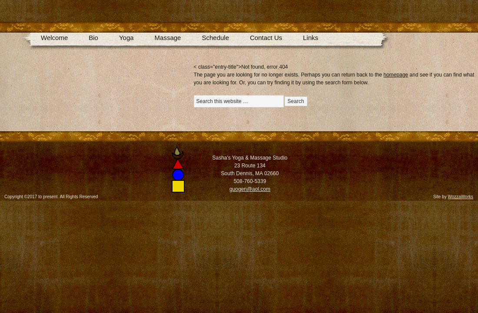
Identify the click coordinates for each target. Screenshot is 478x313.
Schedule (215, 37)
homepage (396, 75)
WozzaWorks (460, 196)
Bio (93, 37)
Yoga (126, 37)
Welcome (54, 37)
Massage (168, 37)
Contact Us (266, 37)
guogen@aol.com (249, 189)
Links (310, 37)
